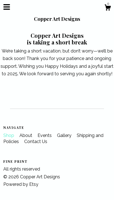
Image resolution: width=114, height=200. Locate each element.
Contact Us (35, 141)
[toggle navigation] (6, 7)
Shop (9, 135)
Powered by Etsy (20, 184)
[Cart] (108, 8)
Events (45, 135)
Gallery (65, 135)
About (26, 135)
